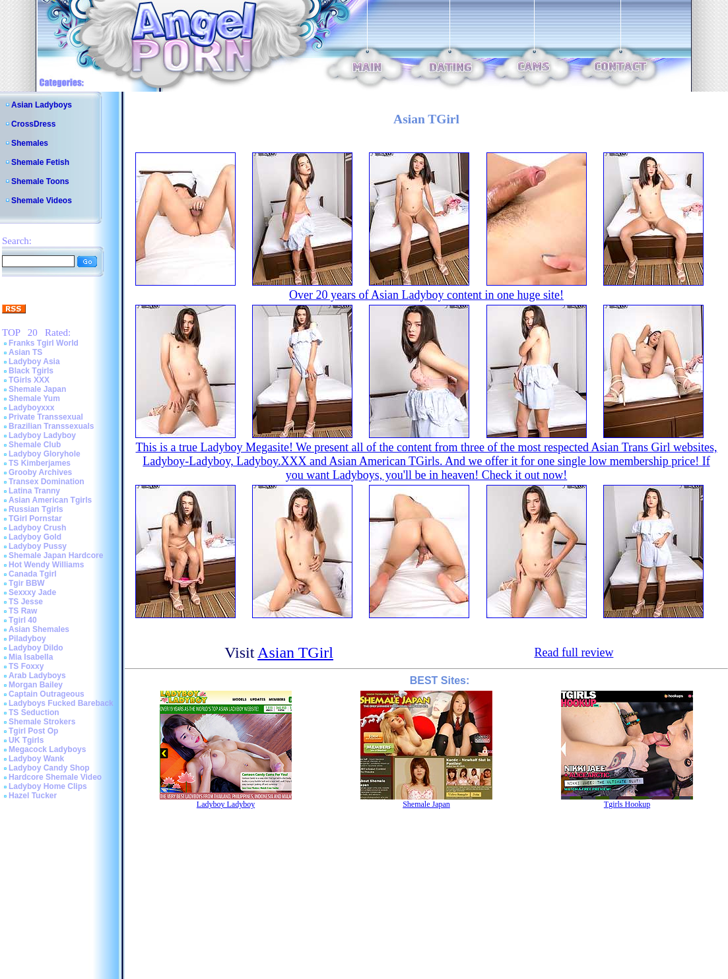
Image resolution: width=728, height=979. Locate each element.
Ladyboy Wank (36, 758)
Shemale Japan (37, 389)
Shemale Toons (40, 181)
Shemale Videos (41, 200)
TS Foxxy (26, 666)
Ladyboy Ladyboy (42, 435)
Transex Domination (46, 481)
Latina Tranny (34, 490)
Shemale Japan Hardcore (56, 555)
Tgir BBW (27, 583)
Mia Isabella (31, 657)
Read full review (573, 652)
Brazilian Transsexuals (51, 426)
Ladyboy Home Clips (48, 786)
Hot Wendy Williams (46, 564)
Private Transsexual (46, 417)
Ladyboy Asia (34, 361)
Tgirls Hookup (627, 804)
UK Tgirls (26, 740)
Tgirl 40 (23, 620)
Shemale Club (35, 444)
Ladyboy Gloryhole (45, 453)
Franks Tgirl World (44, 343)
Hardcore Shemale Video (55, 777)
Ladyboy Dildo (36, 647)
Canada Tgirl (33, 574)
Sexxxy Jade (32, 592)
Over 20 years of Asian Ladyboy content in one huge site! (426, 294)
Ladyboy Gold (35, 537)
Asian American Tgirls (50, 500)
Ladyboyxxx (31, 407)
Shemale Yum (34, 398)
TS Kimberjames (40, 463)
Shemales (29, 143)
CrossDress (33, 124)
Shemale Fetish (40, 162)
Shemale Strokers (42, 721)
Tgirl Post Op (33, 731)
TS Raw (23, 611)
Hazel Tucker (33, 795)
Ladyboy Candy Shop (49, 768)
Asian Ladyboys (41, 105)
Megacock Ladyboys (47, 749)
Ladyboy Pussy (38, 546)
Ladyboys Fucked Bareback (61, 703)
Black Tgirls (31, 370)
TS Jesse (26, 601)
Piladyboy (27, 638)
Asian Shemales (39, 629)
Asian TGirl (295, 652)
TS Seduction (34, 712)
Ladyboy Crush (37, 527)
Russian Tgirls (36, 509)
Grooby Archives (40, 472)
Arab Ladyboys (37, 675)
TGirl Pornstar (35, 518)
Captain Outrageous (46, 694)
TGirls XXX (29, 380)
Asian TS (25, 352)
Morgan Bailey (36, 684)
